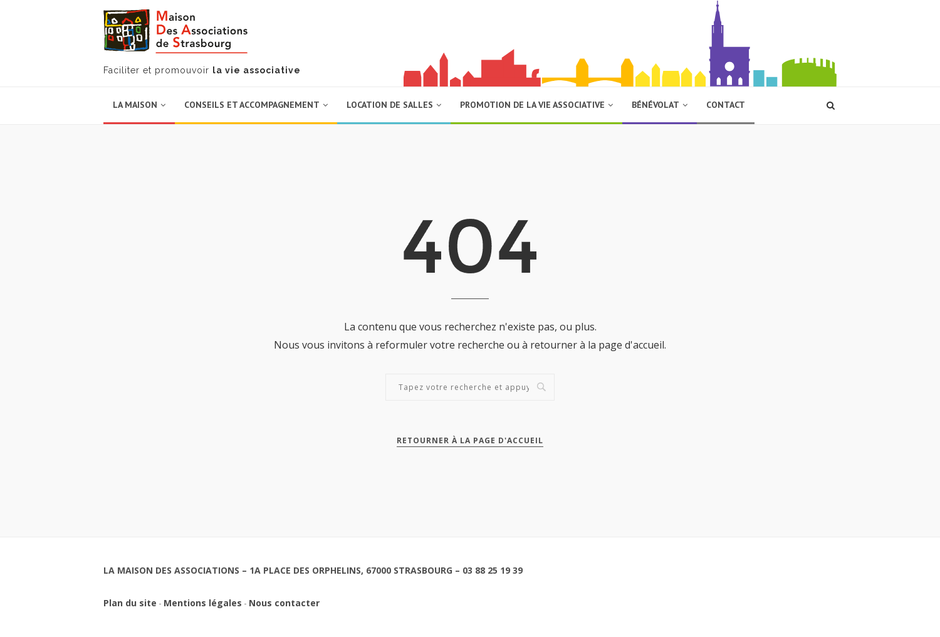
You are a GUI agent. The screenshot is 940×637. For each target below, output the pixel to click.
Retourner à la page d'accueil (470, 440)
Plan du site (130, 603)
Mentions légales (203, 603)
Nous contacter (284, 603)
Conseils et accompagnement (252, 104)
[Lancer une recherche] (830, 105)
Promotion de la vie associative (532, 104)
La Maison (135, 104)
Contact (725, 104)
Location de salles (390, 104)
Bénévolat (655, 104)
